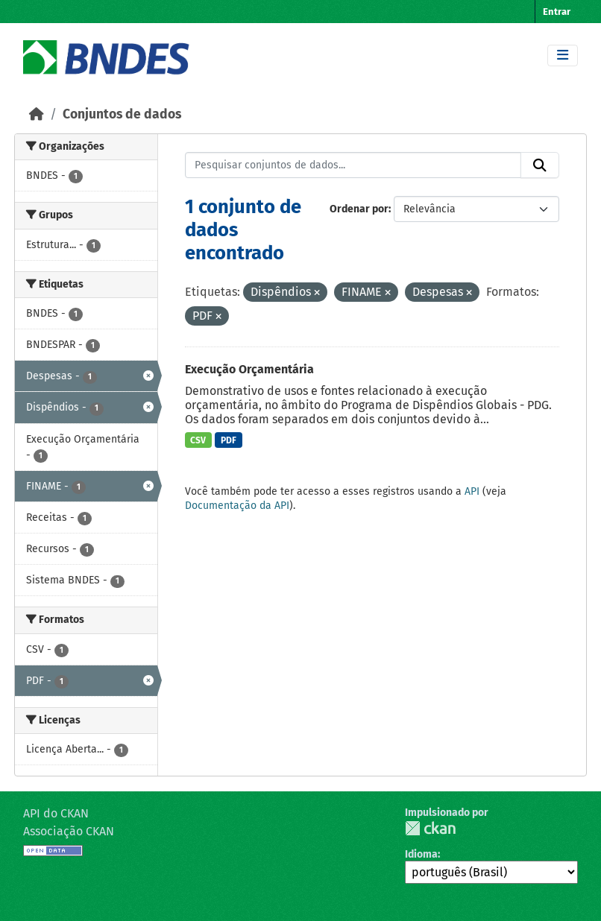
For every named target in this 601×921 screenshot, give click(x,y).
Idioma (421, 854)
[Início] (36, 114)
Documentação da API (237, 505)
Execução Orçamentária (249, 369)
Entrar (556, 11)
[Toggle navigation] (562, 55)
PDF (228, 440)
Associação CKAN (68, 831)
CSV (198, 440)
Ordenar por (359, 209)
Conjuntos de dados (122, 114)
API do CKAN (56, 813)
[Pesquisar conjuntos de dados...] (353, 165)
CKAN (430, 828)
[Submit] (539, 165)
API (472, 491)
